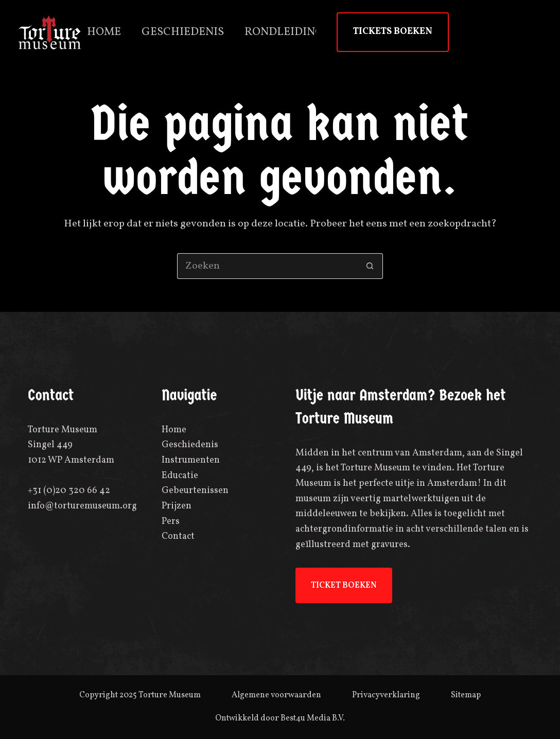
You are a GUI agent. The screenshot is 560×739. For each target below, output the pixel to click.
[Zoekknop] (370, 266)
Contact (178, 536)
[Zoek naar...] (267, 266)
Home (104, 32)
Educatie (180, 475)
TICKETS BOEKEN (392, 31)
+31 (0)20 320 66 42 (69, 490)
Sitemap (466, 695)
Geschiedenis (183, 32)
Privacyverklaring (386, 695)
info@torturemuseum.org (82, 506)
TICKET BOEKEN (344, 585)
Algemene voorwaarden (276, 695)
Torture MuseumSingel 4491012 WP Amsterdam (71, 445)
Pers (171, 521)
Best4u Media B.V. (313, 718)
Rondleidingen (291, 32)
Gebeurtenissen (195, 490)
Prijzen (176, 506)
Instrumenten (191, 460)
